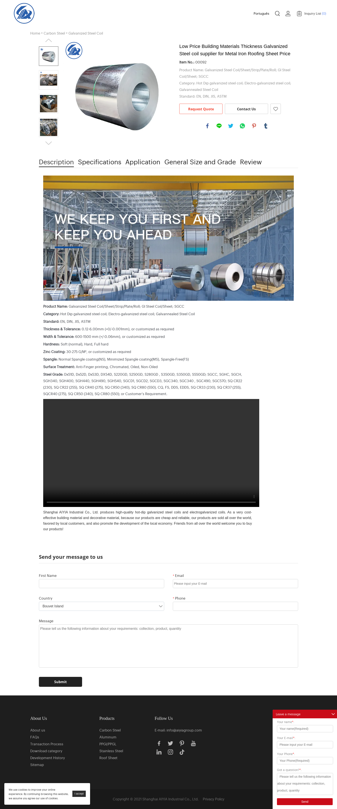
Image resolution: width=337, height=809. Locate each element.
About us (159, 13)
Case (186, 13)
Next (48, 143)
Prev (48, 40)
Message (46, 620)
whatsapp (242, 126)
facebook (207, 126)
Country (45, 598)
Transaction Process (46, 743)
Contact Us (246, 109)
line (219, 126)
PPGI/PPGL (107, 743)
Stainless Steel (111, 750)
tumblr (265, 126)
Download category (46, 750)
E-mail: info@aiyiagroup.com (178, 730)
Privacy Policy (213, 799)
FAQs (34, 737)
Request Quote (201, 109)
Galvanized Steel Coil (85, 33)
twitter (230, 126)
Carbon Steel (54, 33)
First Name (48, 575)
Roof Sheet (108, 757)
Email (178, 575)
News (209, 13)
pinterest (254, 126)
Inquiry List (315, 13)
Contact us (233, 13)
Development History (47, 757)
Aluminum (107, 737)
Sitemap (37, 764)
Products (130, 13)
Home (106, 13)
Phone (179, 598)
